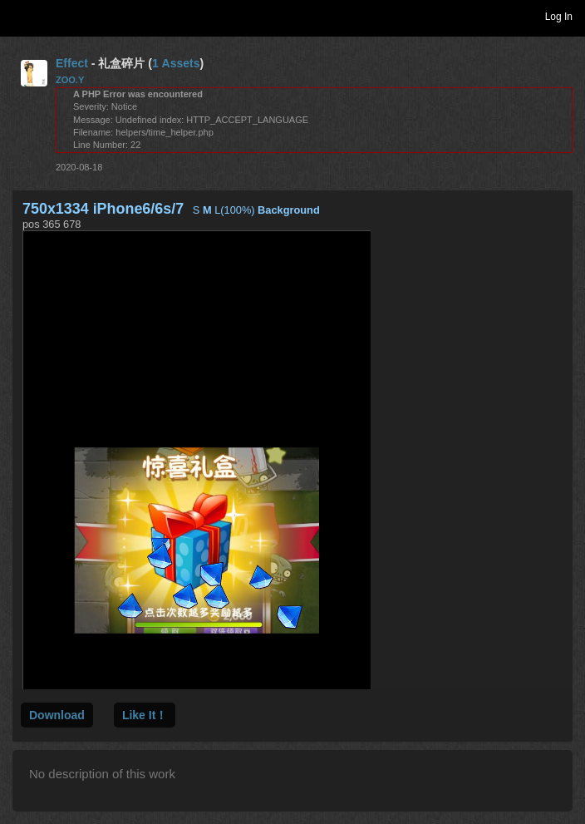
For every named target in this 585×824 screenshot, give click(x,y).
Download (57, 715)
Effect (72, 63)
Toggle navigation (20, 16)
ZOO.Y (70, 80)
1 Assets (176, 63)
